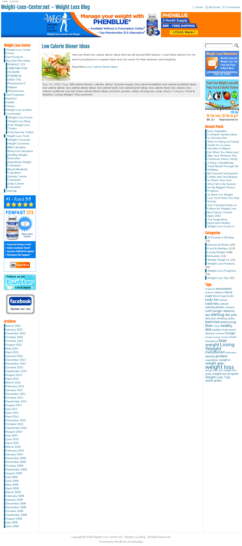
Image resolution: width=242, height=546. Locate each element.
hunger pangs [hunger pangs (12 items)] (212, 337)
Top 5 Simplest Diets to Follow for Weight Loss (222, 206)
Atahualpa (136, 541)
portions (114, 91)
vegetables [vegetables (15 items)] (211, 359)
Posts (199, 7)
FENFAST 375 (16, 64)
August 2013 (14, 375)
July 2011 (11, 409)
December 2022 (16, 333)
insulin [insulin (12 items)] (224, 337)
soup (159, 91)
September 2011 (16, 401)
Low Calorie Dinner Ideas (66, 46)
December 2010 (16, 420)
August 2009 (14, 473)
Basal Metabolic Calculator (18, 171)
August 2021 (14, 344)
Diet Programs (15, 94)
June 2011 (12, 412)
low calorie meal (159, 87)
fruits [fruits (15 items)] (217, 325)
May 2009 (12, 484)
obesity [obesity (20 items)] (210, 356)
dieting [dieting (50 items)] (217, 314)
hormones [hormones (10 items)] (220, 333)
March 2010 (13, 446)
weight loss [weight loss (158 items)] (219, 366)
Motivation (213, 256)
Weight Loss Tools (17, 136)
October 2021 (14, 341)
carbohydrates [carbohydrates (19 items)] (214, 307)
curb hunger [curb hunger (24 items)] (213, 311)
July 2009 (11, 477)
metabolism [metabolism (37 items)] (215, 352)
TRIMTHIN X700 (17, 68)
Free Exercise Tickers (21, 132)
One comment (83, 94)
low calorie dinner (54, 87)
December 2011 (16, 394)
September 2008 (16, 515)
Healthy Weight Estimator (17, 156)
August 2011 (14, 405)
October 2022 (14, 337)
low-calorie (178, 87)
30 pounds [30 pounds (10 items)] (210, 289)
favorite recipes (124, 84)
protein (125, 91)
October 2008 (14, 511)
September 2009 (16, 469)
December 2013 (16, 359)
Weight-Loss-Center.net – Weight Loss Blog (45, 7)
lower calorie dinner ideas (92, 91)
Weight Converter (19, 139)
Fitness (10, 106)
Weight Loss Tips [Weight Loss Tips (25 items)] (217, 377)
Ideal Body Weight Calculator (19, 163)
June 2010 (12, 439)
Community (13, 113)
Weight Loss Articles (19, 110)
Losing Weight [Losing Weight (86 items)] (220, 346)
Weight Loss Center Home (18, 51)
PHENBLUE (15, 76)
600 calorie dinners (81, 84)
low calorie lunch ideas (133, 87)
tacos (166, 91)
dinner (109, 84)
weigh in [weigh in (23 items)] (224, 360)
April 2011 (12, 416)
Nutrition (11, 98)
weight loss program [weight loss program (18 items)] (225, 373)
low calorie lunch (107, 87)
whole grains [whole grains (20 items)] (213, 380)
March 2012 (13, 382)
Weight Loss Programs (221, 270)
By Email (214, 7)
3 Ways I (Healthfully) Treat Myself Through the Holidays (223, 166)
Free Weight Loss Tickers (19, 126)
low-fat (70, 91)
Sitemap (11, 190)
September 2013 (16, 371)
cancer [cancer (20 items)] (224, 304)
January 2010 (14, 454)
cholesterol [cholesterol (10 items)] (229, 307)
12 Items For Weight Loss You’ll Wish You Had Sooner (223, 198)
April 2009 (12, 488)
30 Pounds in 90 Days (220, 237)
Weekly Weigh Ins (218, 259)
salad (135, 91)
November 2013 (16, 363)
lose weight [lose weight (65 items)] (216, 342)
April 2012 (12, 378)
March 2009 (13, 492)
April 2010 (12, 443)
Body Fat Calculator (20, 151)
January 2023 (14, 329)
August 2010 (14, 431)
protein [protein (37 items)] (222, 356)
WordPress (121, 541)
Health (10, 102)
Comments (233, 7)
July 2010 (11, 435)
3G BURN (13, 72)
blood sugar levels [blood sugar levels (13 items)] (223, 296)
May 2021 (12, 348)
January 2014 (14, 356)
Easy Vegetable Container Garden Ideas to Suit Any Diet (222, 134)
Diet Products (14, 57)
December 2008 (16, 503)
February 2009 (15, 496)
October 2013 (14, 367)
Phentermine (16, 91)
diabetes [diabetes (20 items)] (229, 311)
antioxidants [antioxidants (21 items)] (224, 288)
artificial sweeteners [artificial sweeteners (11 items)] (214, 292)
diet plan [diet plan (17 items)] (210, 318)
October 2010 (14, 424)
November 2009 (16, 462)
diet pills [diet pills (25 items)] (231, 315)
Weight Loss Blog (19, 121)
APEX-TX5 (14, 79)
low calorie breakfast (148, 84)
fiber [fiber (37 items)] (209, 325)
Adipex (12, 87)
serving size (147, 91)
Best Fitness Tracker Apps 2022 (219, 214)
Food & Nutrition (217, 248)
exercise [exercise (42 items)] (212, 321)
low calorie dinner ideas (81, 87)
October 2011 (14, 397)
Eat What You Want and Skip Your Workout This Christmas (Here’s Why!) (222, 155)
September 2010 (16, 428)
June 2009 (12, 480)
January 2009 (14, 499)
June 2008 (12, 526)
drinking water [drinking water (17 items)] (226, 318)
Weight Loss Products (221, 263)
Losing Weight (64, 94)
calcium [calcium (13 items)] (223, 300)
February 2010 (15, 450)
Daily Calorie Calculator (16, 185)
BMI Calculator (17, 147)
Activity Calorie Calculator (17, 178)
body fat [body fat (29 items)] (211, 299)
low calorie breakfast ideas (179, 84)
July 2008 (11, 522)
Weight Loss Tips (218, 278)
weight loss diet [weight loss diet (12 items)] (214, 370)
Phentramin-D (17, 83)
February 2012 (15, 386)
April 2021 (12, 352)
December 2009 (16, 458)
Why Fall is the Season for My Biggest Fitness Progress (221, 187)
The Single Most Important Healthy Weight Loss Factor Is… (221, 223)
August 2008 (14, 518)
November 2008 (16, 507)
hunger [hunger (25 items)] (230, 333)
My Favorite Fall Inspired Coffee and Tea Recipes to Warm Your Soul (222, 177)
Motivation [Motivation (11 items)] (231, 352)
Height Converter (18, 143)
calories (99, 84)
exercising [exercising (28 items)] (228, 322)
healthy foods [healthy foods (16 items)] (220, 329)
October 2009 (14, 465)
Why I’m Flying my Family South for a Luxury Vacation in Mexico (223, 145)
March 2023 (13, 325)
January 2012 (14, 390)
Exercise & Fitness (218, 244)
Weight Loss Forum (20, 117)
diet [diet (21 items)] (207, 315)
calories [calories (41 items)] (212, 303)
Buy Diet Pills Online (18, 60)
